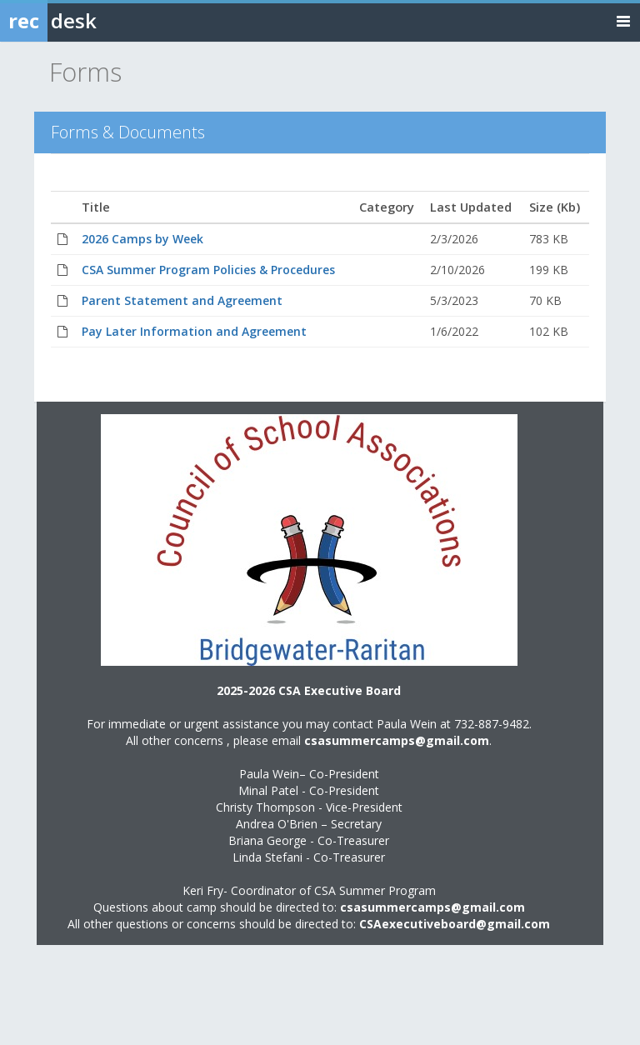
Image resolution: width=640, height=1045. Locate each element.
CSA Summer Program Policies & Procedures (208, 270)
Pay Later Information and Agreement (194, 331)
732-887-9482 (491, 724)
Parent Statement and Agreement (182, 300)
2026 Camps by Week (142, 239)
